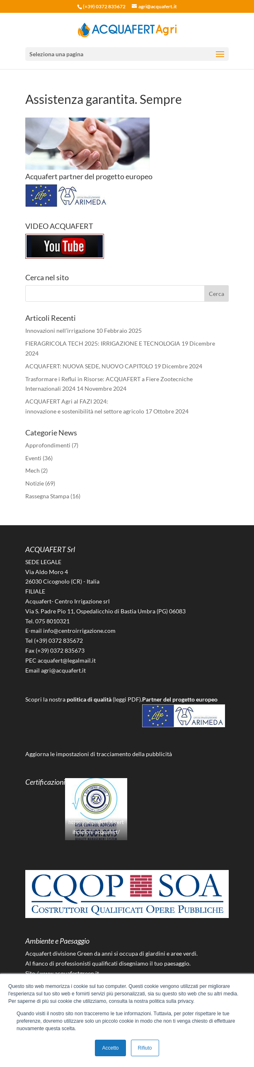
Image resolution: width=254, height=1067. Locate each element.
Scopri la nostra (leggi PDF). (83, 699)
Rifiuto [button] (145, 1048)
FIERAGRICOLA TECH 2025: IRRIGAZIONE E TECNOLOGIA (102, 343)
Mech (32, 470)
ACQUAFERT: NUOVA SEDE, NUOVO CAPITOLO (89, 366)
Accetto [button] (110, 1048)
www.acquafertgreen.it (69, 973)
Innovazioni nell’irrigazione (60, 330)
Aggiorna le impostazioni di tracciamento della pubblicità (98, 753)
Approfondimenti (47, 445)
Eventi (33, 457)
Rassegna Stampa (47, 496)
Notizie (34, 483)
